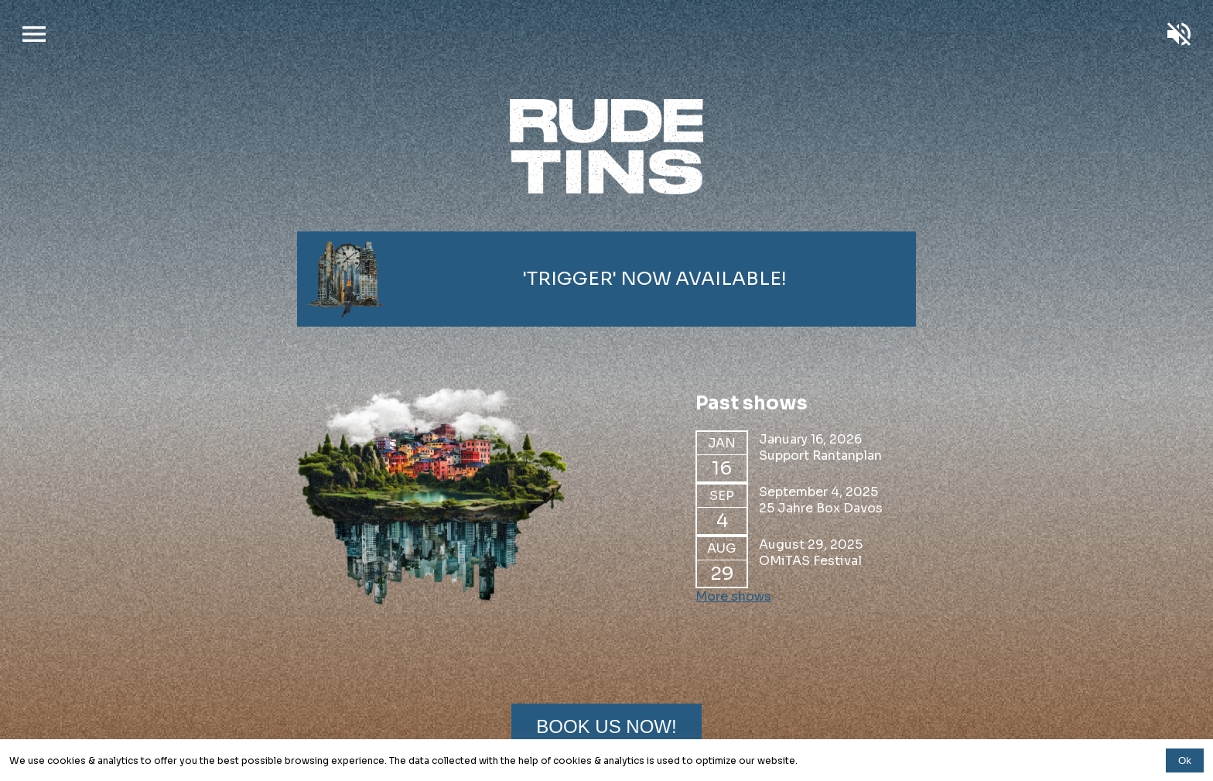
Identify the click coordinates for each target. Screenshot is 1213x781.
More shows (733, 596)
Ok (1184, 760)
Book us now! (606, 726)
